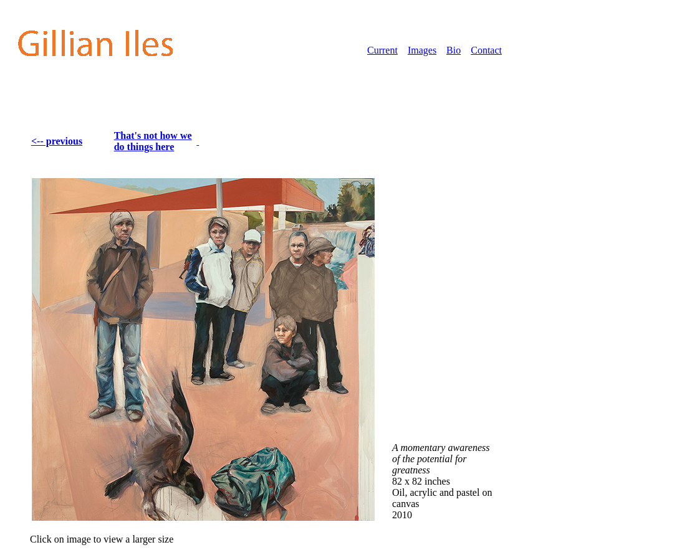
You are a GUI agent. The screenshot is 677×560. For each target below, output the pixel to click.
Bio (453, 50)
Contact (486, 50)
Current (382, 50)
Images (422, 50)
